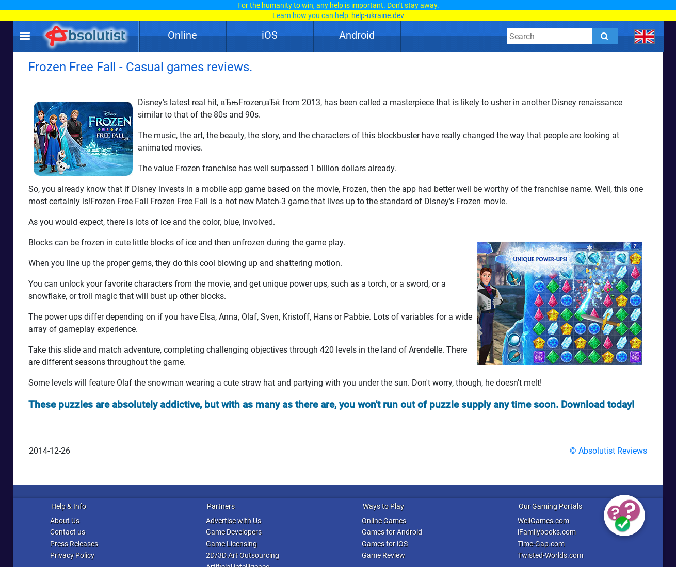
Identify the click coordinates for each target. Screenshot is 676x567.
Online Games (384, 520)
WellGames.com (543, 520)
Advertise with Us (233, 520)
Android (357, 35)
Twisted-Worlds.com (550, 555)
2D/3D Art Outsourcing (242, 555)
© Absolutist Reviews (608, 451)
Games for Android (392, 532)
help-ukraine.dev (377, 15)
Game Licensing (231, 544)
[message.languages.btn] (645, 36)
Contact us (67, 532)
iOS (270, 35)
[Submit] (605, 36)
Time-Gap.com (541, 544)
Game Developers (234, 532)
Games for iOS (385, 544)
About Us (64, 520)
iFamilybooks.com (547, 532)
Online (182, 35)
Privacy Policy (72, 555)
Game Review (383, 555)
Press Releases (74, 544)
